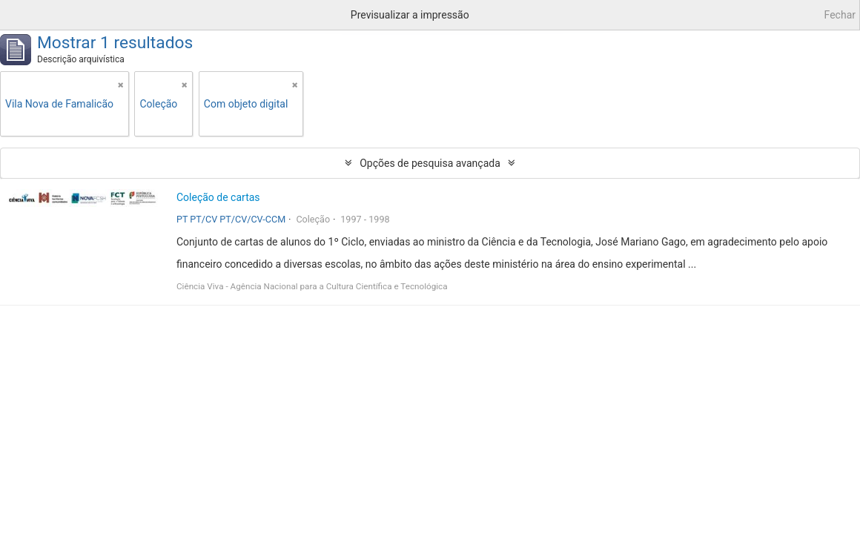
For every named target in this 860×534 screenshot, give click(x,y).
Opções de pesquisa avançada (430, 163)
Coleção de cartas (218, 197)
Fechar (840, 15)
